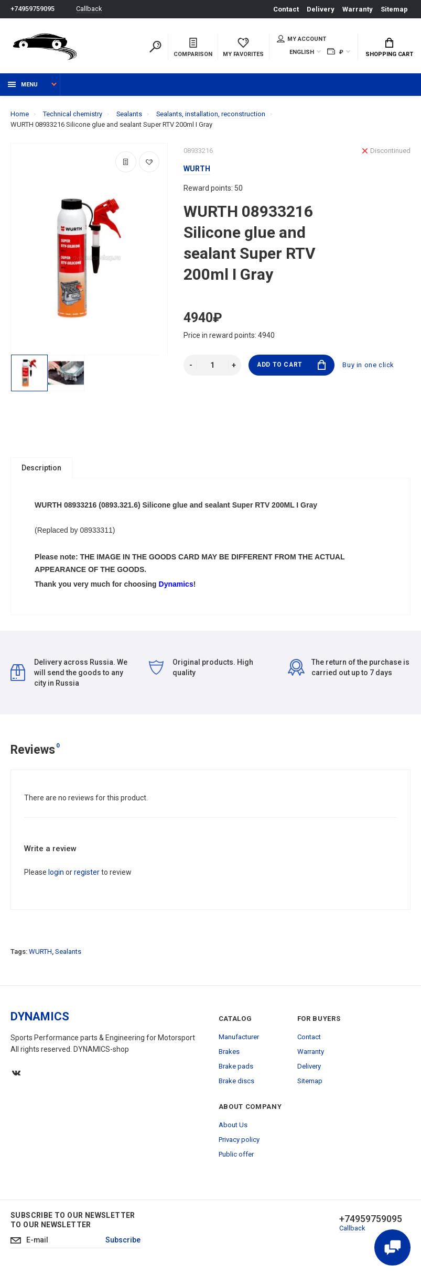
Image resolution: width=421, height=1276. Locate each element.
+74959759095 (32, 9)
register (87, 873)
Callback (89, 9)
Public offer (236, 1155)
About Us (233, 1126)
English (301, 52)
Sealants (68, 952)
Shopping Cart (389, 48)
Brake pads (236, 1067)
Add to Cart (291, 365)
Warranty (357, 9)
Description (41, 468)
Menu (23, 85)
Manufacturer (239, 1038)
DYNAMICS (39, 1017)
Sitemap (394, 9)
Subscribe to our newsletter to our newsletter (72, 1221)
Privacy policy (239, 1141)
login (56, 873)
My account (301, 38)
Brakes (229, 1053)
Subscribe (124, 1241)
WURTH (40, 952)
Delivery (320, 9)
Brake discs (236, 1082)
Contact (286, 9)
